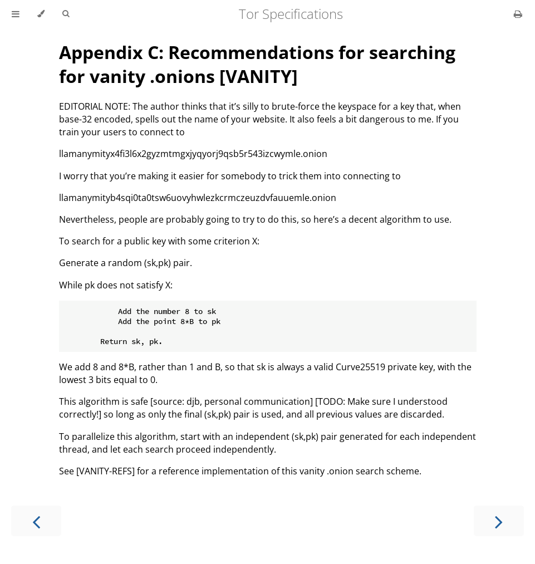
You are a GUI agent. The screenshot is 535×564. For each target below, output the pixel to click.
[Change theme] (40, 14)
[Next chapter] (499, 521)
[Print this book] (518, 14)
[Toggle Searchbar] (65, 14)
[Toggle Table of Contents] (15, 14)
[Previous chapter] (36, 521)
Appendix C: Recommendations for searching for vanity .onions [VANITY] (257, 64)
